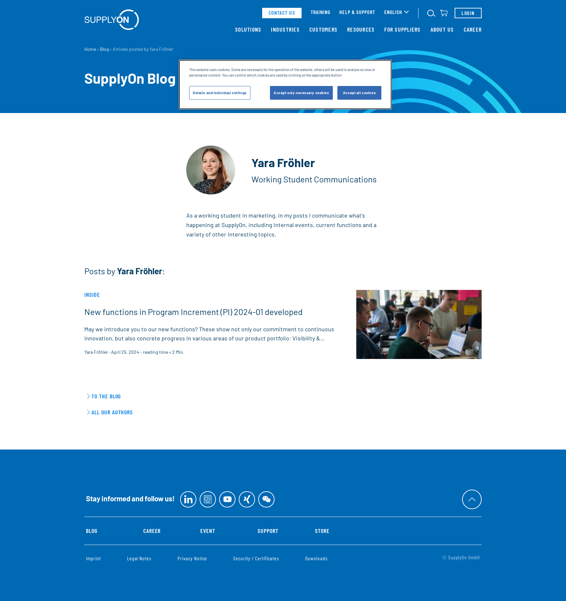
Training (321, 12)
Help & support (357, 12)
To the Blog (106, 396)
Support (268, 530)
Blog (91, 530)
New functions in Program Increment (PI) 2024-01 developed (193, 312)
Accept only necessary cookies (301, 93)
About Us (442, 29)
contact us (282, 12)
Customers (323, 29)
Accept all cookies (359, 93)
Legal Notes (139, 558)
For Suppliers (402, 29)
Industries (285, 29)
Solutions (248, 29)
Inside (92, 294)
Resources (361, 29)
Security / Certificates (256, 558)
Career (473, 29)
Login (467, 13)
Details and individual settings (220, 93)
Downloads (316, 558)
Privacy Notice (192, 558)
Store (322, 530)
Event (207, 530)
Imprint (93, 558)
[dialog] (285, 84)
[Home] (111, 19)
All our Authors (112, 412)
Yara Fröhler (96, 352)
